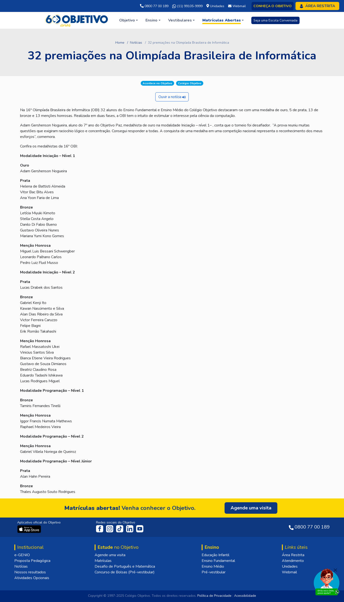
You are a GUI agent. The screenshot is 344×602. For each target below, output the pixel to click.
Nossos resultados (30, 572)
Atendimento (293, 560)
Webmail (289, 572)
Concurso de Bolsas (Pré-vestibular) (125, 572)
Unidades (290, 566)
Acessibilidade (245, 595)
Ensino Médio (213, 566)
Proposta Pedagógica (32, 560)
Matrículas (103, 560)
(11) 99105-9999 (187, 6)
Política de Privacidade (214, 595)
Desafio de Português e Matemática (125, 566)
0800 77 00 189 (154, 6)
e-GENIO (22, 555)
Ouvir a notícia (172, 96)
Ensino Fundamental (218, 560)
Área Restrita (293, 555)
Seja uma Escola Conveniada (275, 20)
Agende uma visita (110, 555)
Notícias (136, 42)
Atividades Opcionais (31, 578)
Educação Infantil (215, 555)
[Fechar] (335, 570)
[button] (128, 20)
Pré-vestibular (214, 572)
